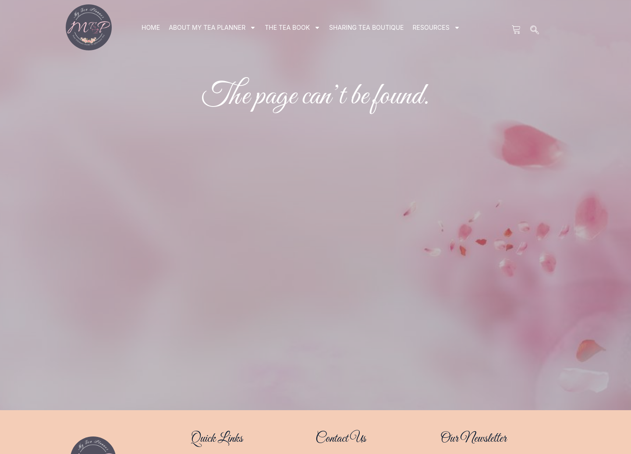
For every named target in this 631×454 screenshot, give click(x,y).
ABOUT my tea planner (212, 27)
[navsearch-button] (535, 30)
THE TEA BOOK (292, 27)
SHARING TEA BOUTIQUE (366, 27)
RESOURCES (436, 27)
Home (151, 27)
